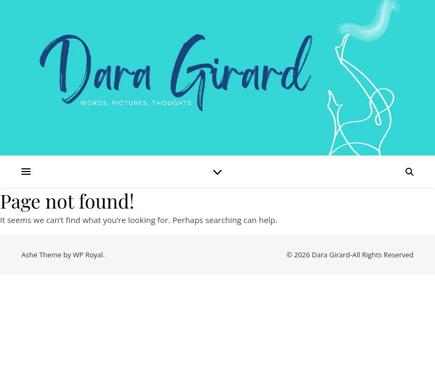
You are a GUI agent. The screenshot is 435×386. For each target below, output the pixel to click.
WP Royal (88, 254)
